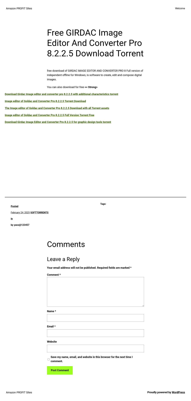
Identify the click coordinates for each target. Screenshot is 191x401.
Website (52, 341)
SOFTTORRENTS (39, 212)
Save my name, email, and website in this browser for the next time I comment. (92, 359)
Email (51, 326)
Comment (54, 274)
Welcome (180, 8)
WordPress (178, 392)
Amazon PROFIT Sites (19, 8)
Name (51, 311)
